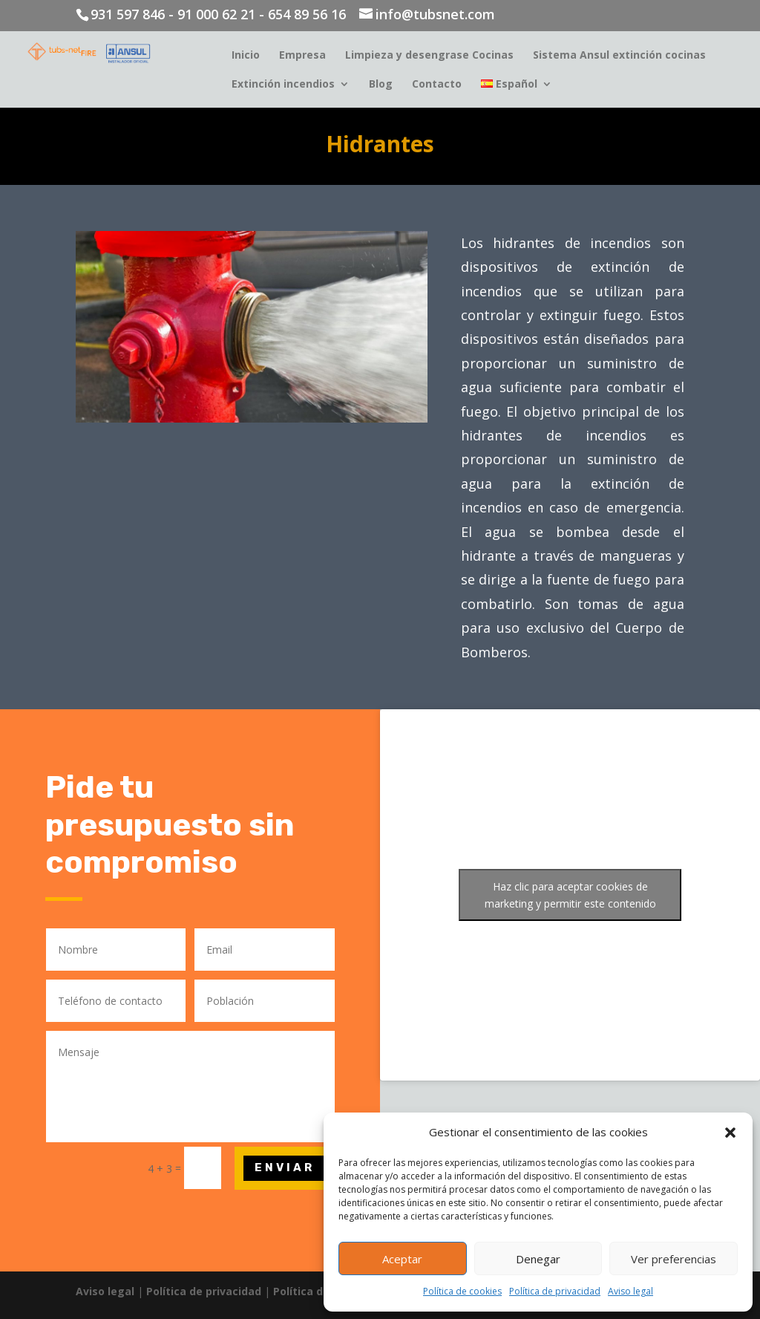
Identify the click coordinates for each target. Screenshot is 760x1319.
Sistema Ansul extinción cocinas (619, 56)
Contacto (437, 85)
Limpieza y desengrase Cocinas (429, 56)
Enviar (285, 1167)
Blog (381, 85)
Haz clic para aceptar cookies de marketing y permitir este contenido (570, 895)
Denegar (538, 1258)
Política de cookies (462, 1291)
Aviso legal (630, 1291)
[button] (730, 1132)
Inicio (246, 56)
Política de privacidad (554, 1291)
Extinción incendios (283, 85)
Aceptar (402, 1258)
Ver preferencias (673, 1258)
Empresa (302, 56)
